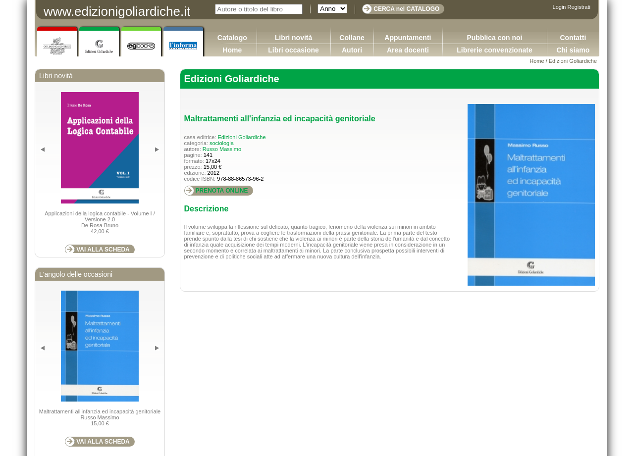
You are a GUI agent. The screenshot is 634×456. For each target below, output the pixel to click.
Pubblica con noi (494, 38)
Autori (352, 50)
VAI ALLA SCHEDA (103, 249)
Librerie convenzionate (494, 50)
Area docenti (408, 50)
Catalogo (232, 38)
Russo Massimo (222, 149)
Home (232, 50)
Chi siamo (572, 50)
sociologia (222, 143)
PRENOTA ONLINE (222, 190)
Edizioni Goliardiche (573, 61)
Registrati (579, 7)
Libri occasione (293, 50)
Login (559, 7)
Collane (352, 38)
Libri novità (293, 38)
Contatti (573, 38)
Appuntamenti (407, 38)
